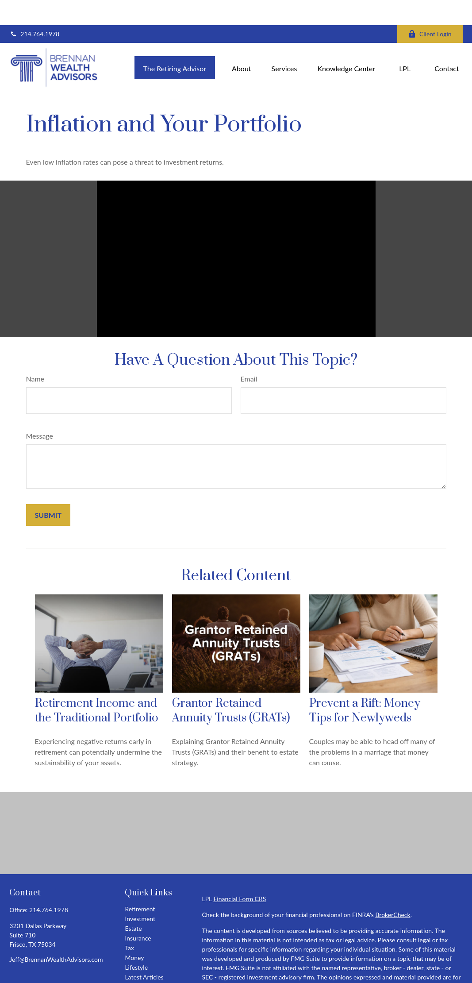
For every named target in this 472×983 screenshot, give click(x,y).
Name (35, 353)
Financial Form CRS (239, 873)
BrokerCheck (392, 889)
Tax (129, 922)
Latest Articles (144, 952)
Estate (133, 903)
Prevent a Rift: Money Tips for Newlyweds (364, 685)
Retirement (140, 883)
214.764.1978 (34, 9)
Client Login (430, 9)
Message (40, 410)
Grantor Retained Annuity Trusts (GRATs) (231, 685)
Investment (140, 893)
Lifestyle (136, 942)
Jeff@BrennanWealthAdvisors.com (56, 934)
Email (249, 353)
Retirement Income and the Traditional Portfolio (96, 685)
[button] (174, 42)
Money (134, 932)
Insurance (138, 913)
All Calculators (144, 971)
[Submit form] (48, 490)
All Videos (138, 961)
